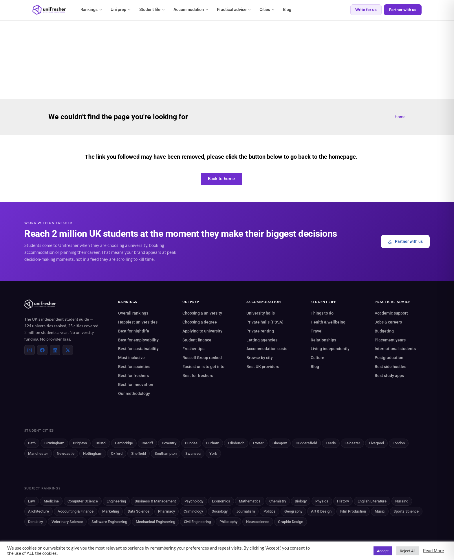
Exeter (258, 443)
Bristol (101, 443)
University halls (260, 313)
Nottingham (92, 453)
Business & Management (155, 501)
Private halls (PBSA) (264, 322)
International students (395, 348)
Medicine (51, 501)
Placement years (390, 340)
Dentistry (35, 522)
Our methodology (134, 393)
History (343, 501)
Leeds (331, 443)
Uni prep (121, 9)
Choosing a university (202, 313)
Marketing (110, 511)
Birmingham (54, 443)
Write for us (366, 9)
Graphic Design (290, 522)
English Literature (372, 501)
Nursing (401, 501)
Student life (152, 9)
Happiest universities (138, 322)
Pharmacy (166, 511)
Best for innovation (135, 384)
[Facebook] (42, 350)
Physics (321, 501)
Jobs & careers (388, 322)
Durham (212, 443)
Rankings (91, 9)
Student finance (196, 340)
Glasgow (279, 443)
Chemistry (277, 501)
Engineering (116, 501)
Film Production (353, 511)
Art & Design (321, 511)
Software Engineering (109, 522)
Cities (267, 9)
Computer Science (82, 501)
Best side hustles (390, 366)
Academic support (391, 313)
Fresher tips (193, 348)
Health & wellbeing (328, 322)
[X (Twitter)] (68, 350)
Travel (317, 331)
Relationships (323, 340)
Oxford (116, 453)
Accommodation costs (266, 348)
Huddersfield (306, 443)
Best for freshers (133, 375)
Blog (287, 9)
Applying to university (202, 331)
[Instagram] (29, 350)
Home (400, 116)
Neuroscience (257, 522)
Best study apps (389, 375)
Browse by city (259, 357)
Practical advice (234, 9)
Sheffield (138, 453)
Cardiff (147, 443)
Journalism (245, 511)
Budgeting (384, 331)
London (399, 443)
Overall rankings (133, 313)
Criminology (193, 511)
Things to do (322, 313)
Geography (293, 511)
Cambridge (124, 443)
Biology (301, 501)
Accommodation (191, 9)
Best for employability (138, 340)
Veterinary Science (67, 522)
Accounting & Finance (76, 511)
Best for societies (134, 366)
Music (380, 511)
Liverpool (376, 443)
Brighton (80, 443)
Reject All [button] (407, 551)
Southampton (166, 453)
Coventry (169, 443)
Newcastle (65, 453)
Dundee (191, 443)
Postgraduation (389, 357)
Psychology (193, 501)
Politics (269, 511)
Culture (317, 357)
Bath (32, 443)
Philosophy (228, 522)
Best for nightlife (133, 331)
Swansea (193, 453)
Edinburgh (236, 443)
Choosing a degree (199, 322)
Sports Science (406, 511)
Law (31, 501)
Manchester (38, 453)
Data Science (138, 511)
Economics (221, 501)
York (213, 453)
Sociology (220, 511)
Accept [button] (383, 551)
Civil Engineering (197, 522)
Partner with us (402, 9)
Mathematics (250, 501)
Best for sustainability (138, 348)
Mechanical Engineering (155, 522)
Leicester (352, 443)
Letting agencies (261, 340)
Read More (433, 550)
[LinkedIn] (55, 350)
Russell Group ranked (202, 357)
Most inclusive (131, 357)
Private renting (260, 331)
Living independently (330, 348)
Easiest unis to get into (203, 366)
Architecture (38, 511)
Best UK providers (262, 366)
